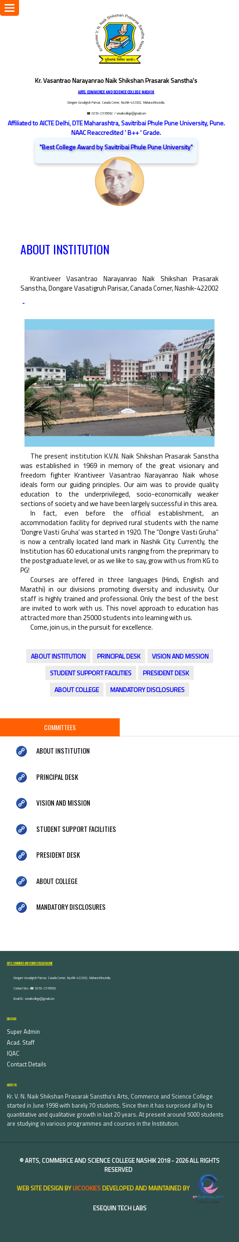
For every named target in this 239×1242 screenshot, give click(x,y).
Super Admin (23, 1031)
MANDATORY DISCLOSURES (147, 689)
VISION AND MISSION (180, 656)
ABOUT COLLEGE (76, 689)
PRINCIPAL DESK (119, 656)
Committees (60, 727)
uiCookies (87, 1188)
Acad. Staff (20, 1042)
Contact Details (26, 1064)
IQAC (13, 1053)
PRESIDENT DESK (166, 673)
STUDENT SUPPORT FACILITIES (91, 673)
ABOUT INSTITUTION (58, 656)
